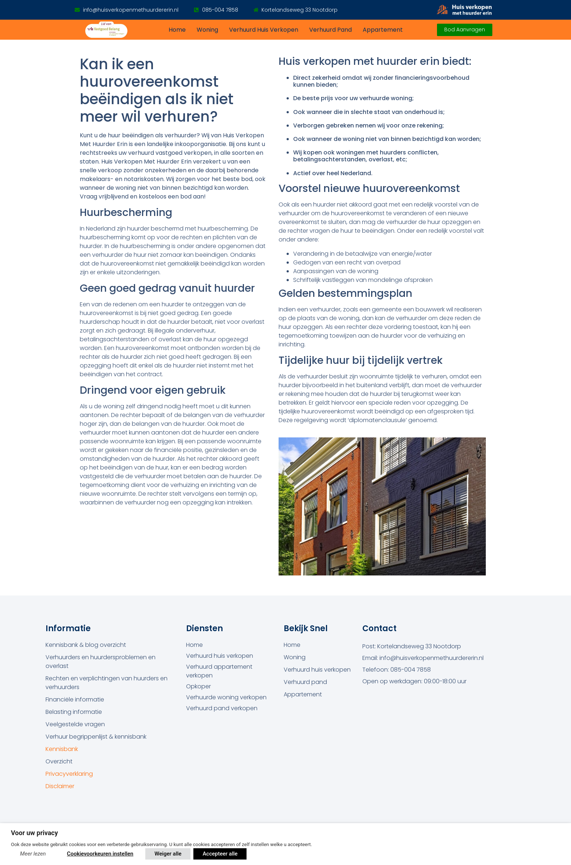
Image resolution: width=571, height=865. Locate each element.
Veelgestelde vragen (75, 724)
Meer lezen (33, 853)
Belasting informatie (74, 712)
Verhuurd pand (330, 29)
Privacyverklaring (69, 774)
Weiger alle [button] (167, 853)
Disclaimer (60, 786)
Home (177, 29)
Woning (207, 29)
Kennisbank (62, 749)
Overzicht (59, 761)
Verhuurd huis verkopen (263, 29)
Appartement (383, 29)
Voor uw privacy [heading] (34, 833)
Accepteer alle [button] (219, 853)
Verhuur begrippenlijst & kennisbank (96, 736)
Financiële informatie (75, 699)
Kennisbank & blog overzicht (86, 645)
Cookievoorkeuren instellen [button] (100, 853)
